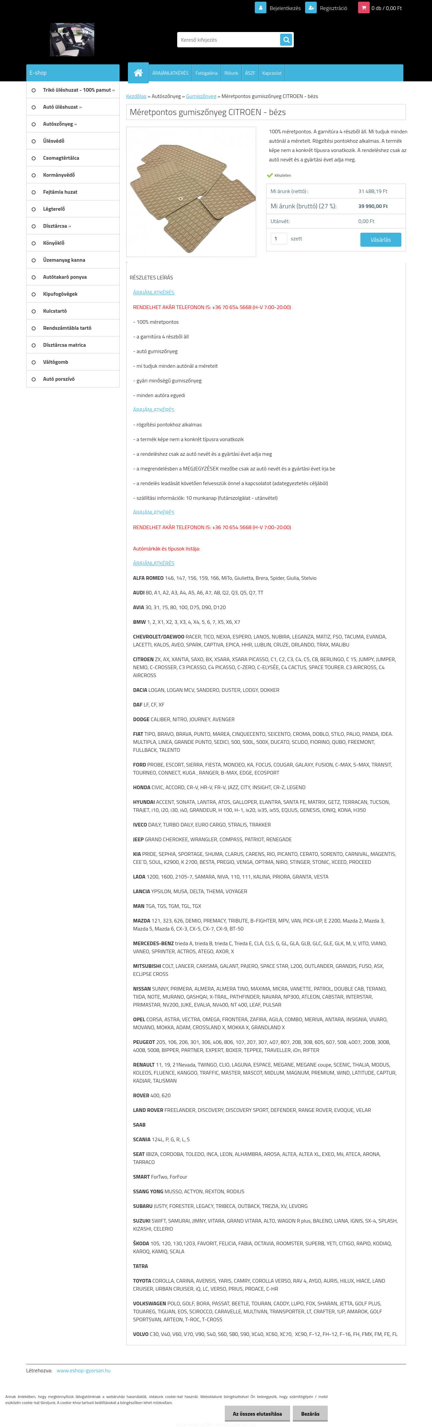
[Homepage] (141, 72)
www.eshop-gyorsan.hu (84, 1370)
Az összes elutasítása (257, 1414)
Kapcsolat (272, 72)
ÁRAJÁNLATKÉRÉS (171, 72)
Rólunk (231, 72)
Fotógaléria (206, 72)
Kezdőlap (136, 96)
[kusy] (279, 238)
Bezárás (310, 1414)
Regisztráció (333, 8)
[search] (286, 40)
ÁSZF (250, 72)
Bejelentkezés (285, 8)
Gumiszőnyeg (201, 96)
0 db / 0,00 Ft (387, 8)
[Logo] (72, 39)
